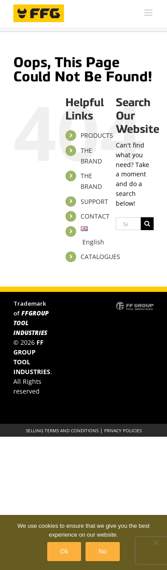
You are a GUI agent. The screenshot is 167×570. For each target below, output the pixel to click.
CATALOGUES (100, 256)
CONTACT (95, 216)
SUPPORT (94, 201)
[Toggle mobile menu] (149, 12)
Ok (64, 551)
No (102, 551)
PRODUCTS (97, 135)
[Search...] (128, 223)
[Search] (147, 223)
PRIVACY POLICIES (123, 430)
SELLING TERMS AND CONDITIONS (62, 430)
